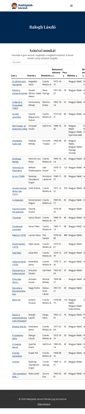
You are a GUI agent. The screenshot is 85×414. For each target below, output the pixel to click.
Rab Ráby (16, 252)
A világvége (17, 200)
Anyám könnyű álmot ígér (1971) (19, 191)
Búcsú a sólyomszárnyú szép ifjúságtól (19, 317)
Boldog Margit (19, 326)
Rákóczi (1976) (19, 235)
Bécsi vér (16, 299)
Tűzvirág (16, 217)
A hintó (15, 361)
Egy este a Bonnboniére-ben (19, 291)
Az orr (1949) (18, 176)
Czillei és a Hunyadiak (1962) (17, 105)
